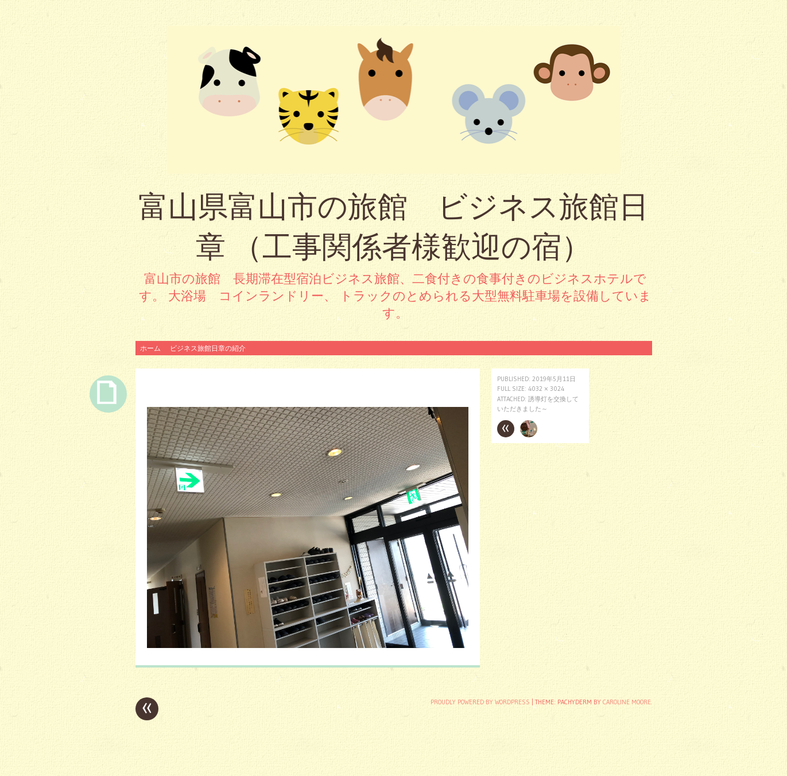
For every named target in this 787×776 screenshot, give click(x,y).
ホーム (150, 348)
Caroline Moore (627, 702)
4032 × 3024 (546, 389)
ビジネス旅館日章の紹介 (208, 348)
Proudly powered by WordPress (480, 702)
